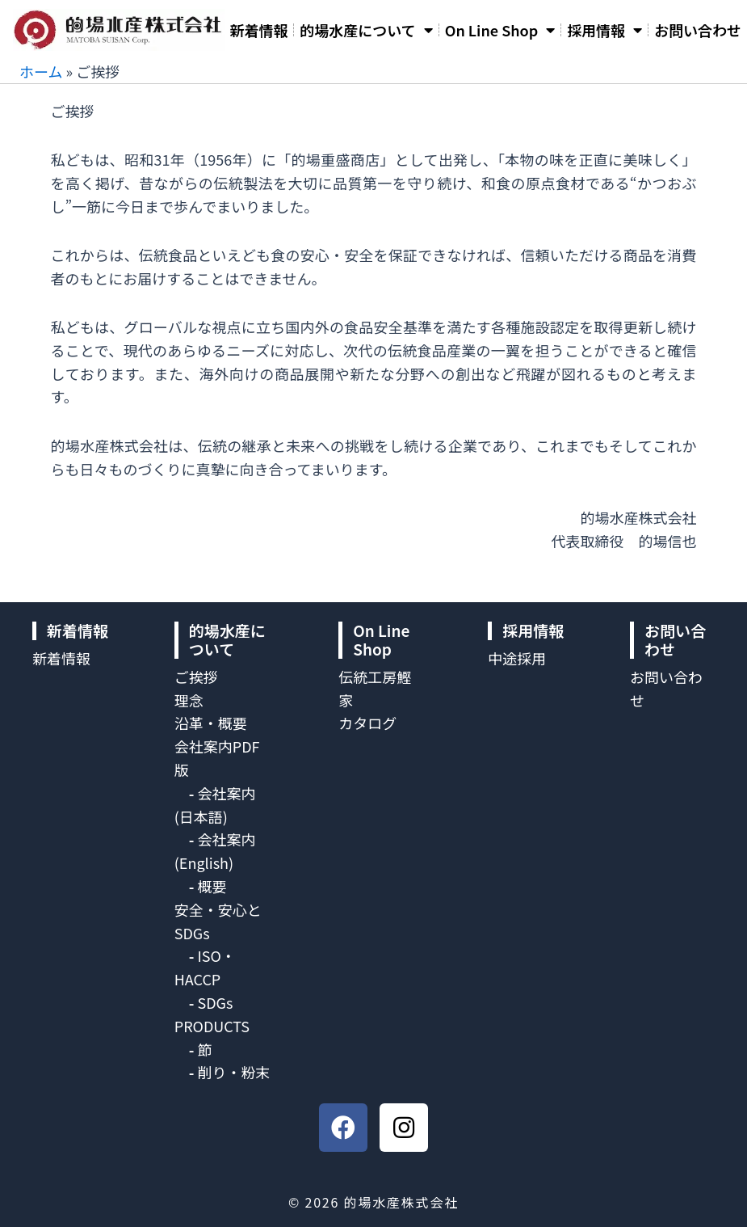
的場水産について (366, 30)
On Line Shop (500, 30)
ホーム (40, 71)
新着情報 (258, 29)
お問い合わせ (697, 29)
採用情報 (604, 30)
